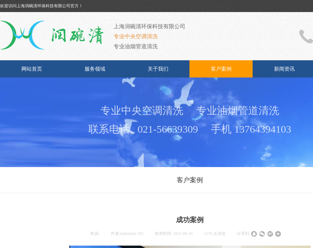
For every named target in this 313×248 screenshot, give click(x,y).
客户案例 (221, 69)
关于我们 (158, 69)
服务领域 (95, 69)
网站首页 (31, 69)
